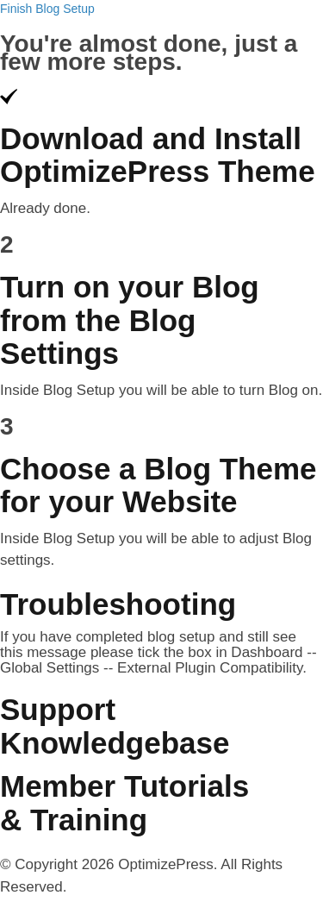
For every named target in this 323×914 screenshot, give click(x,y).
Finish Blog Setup (47, 9)
